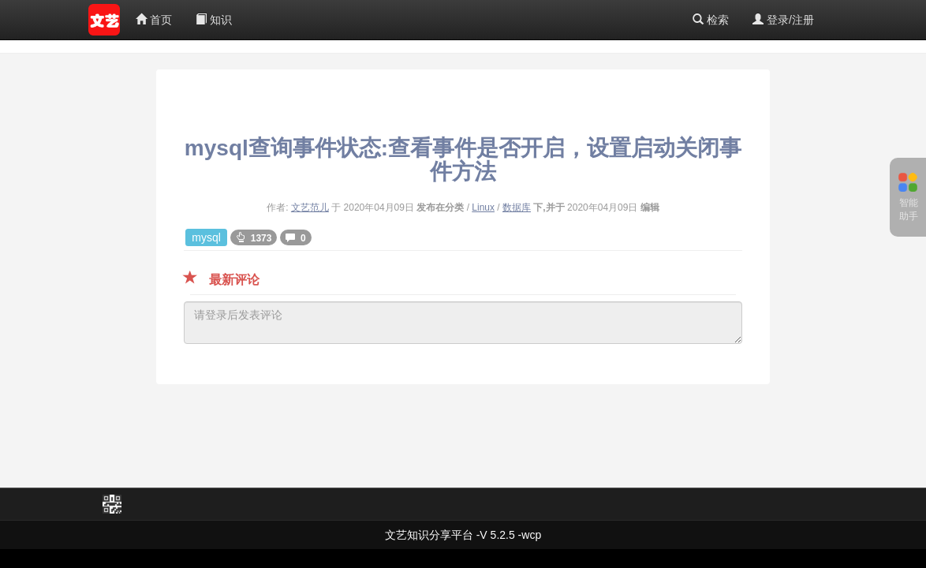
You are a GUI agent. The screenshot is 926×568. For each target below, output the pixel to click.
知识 (214, 19)
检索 (711, 19)
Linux (483, 207)
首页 (154, 19)
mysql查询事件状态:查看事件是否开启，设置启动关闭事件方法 (463, 160)
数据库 (516, 207)
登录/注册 (783, 19)
